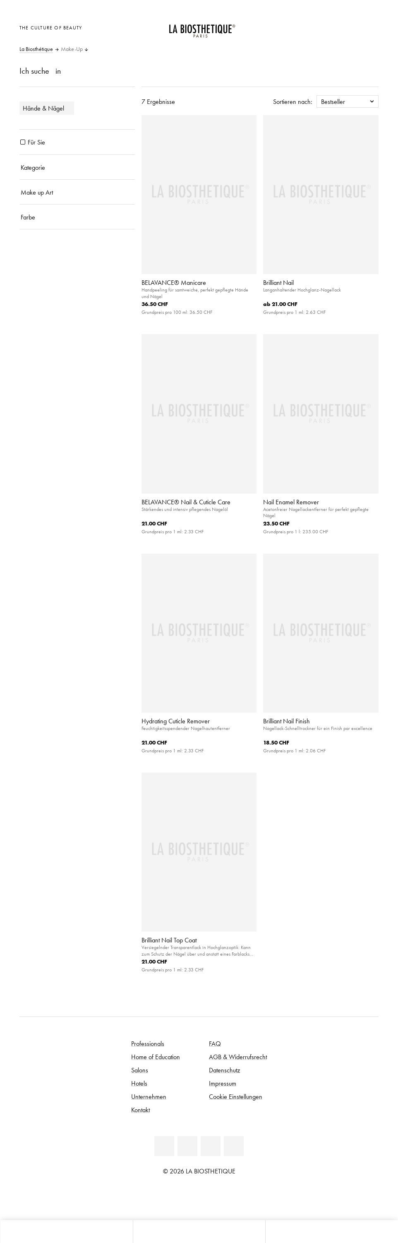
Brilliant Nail (278, 282)
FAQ (215, 1043)
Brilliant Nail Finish (286, 721)
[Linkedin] (164, 1146)
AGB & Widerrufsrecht (238, 1057)
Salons (139, 1070)
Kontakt (140, 1110)
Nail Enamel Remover (291, 502)
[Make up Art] (77, 192)
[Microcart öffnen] (370, 27)
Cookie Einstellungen (235, 1096)
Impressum (222, 1083)
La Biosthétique (36, 49)
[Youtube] (211, 1146)
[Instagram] (234, 1146)
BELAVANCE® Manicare (173, 282)
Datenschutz (224, 1070)
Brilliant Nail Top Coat (169, 940)
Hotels (139, 1083)
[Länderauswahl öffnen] (329, 27)
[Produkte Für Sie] (22, 142)
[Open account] (350, 27)
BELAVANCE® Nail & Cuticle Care (185, 502)
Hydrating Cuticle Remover (175, 721)
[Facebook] (187, 1146)
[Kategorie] (77, 167)
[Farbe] (77, 217)
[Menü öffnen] (199, 1231)
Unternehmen (148, 1096)
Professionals (147, 1043)
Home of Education (155, 1057)
